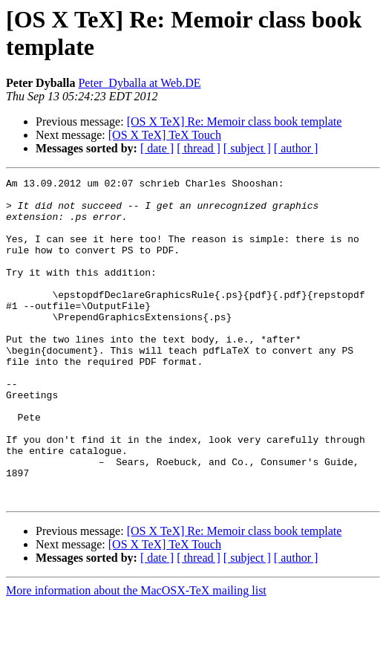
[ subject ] (247, 148)
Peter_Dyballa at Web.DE (139, 83)
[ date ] (157, 148)
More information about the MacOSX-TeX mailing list (136, 655)
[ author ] (296, 148)
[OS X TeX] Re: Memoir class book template (234, 121)
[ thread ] (198, 148)
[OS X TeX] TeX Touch (164, 135)
